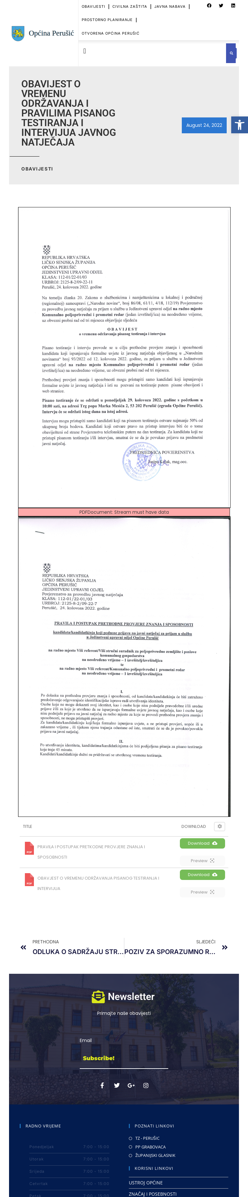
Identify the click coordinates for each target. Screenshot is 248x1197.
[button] (239, 124)
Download (202, 843)
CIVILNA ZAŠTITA (129, 6)
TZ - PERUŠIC (147, 1138)
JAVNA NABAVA (170, 6)
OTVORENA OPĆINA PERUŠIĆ (111, 33)
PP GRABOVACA (150, 1147)
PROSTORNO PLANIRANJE (107, 19)
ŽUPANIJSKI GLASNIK (155, 1155)
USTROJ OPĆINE (146, 1183)
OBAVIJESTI (93, 6)
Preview (202, 861)
